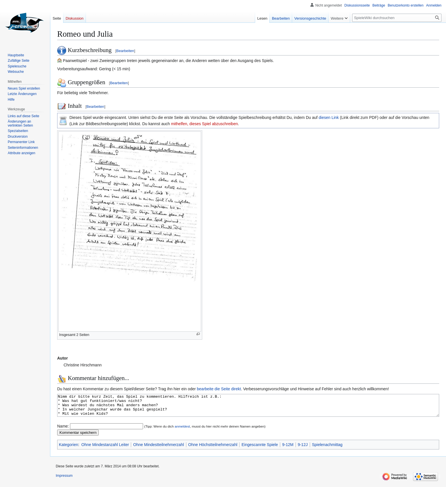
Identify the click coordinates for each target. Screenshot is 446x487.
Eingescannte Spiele (259, 449)
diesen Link (329, 117)
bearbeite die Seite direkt (219, 389)
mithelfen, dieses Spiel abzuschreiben (204, 123)
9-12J (303, 449)
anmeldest (182, 430)
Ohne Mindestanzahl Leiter (105, 449)
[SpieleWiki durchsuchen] (396, 18)
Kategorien (68, 449)
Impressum (64, 480)
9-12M (288, 449)
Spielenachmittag (327, 449)
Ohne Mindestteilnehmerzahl (158, 449)
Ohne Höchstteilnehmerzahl (213, 449)
